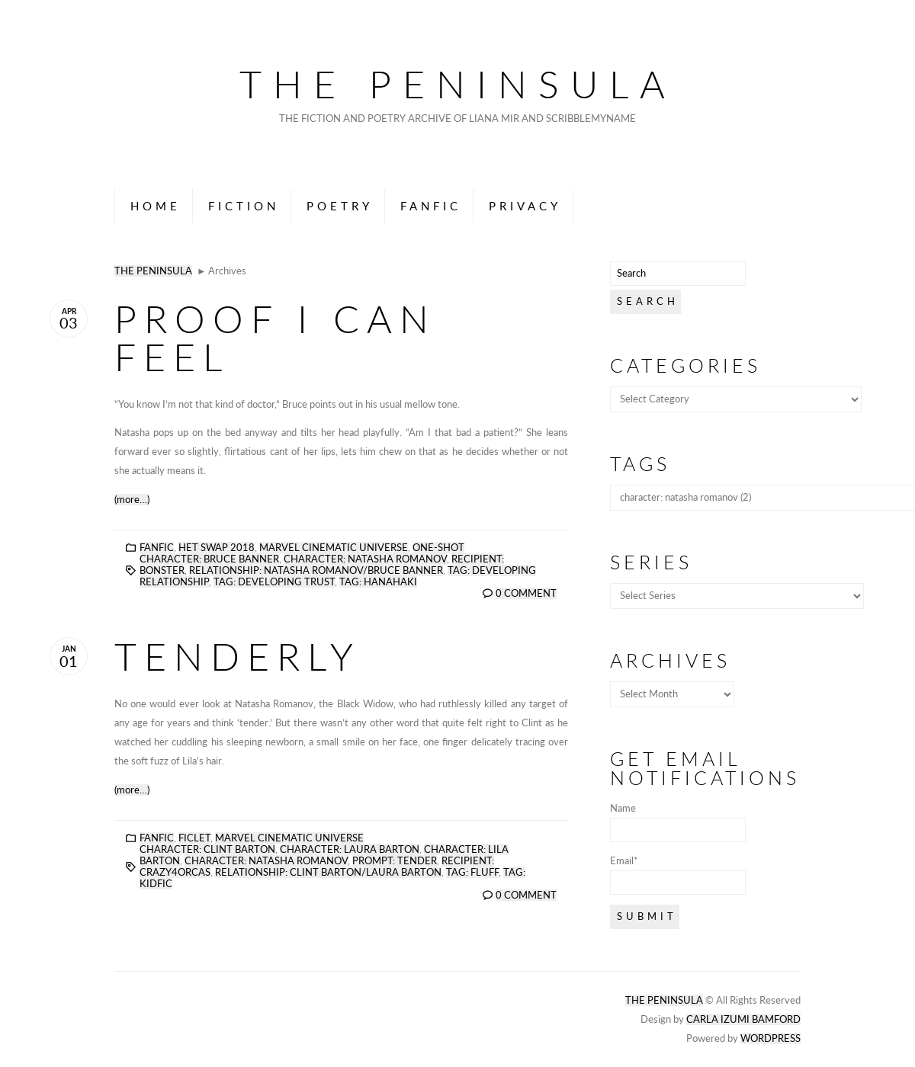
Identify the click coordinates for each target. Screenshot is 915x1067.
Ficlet (194, 838)
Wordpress (770, 1038)
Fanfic (430, 206)
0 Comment (526, 593)
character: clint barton (207, 849)
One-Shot (438, 547)
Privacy (525, 206)
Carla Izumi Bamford (743, 1019)
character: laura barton (349, 849)
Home (155, 206)
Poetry (340, 206)
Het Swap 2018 (216, 547)
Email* (678, 875)
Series (651, 562)
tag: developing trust (274, 582)
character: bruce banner (209, 559)
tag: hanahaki (378, 582)
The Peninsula (457, 84)
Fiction (243, 206)
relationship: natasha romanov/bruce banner (316, 570)
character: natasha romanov (365, 559)
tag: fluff (472, 872)
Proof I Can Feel (275, 338)
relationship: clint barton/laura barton (328, 872)
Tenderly (237, 656)
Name (678, 822)
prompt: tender (394, 861)
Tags (640, 463)
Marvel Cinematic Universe (333, 547)
